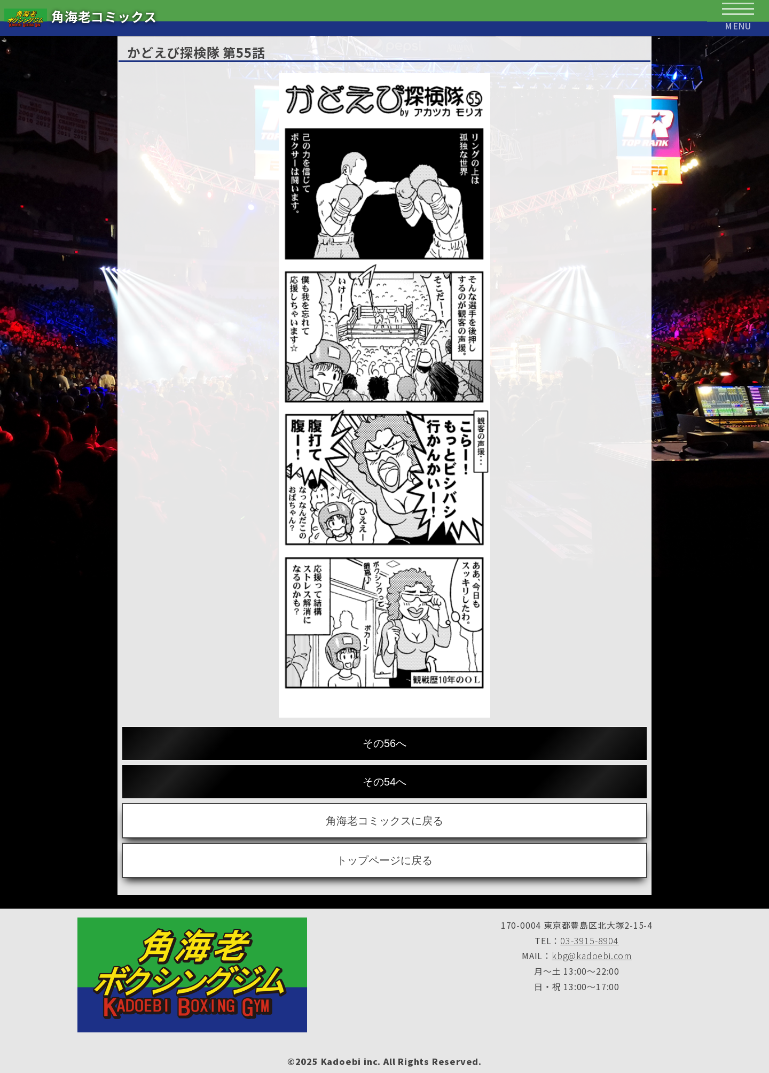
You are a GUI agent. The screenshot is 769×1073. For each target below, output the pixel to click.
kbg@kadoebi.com (592, 955)
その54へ (384, 782)
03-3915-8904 (589, 940)
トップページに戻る (384, 860)
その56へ (384, 743)
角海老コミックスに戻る (384, 821)
